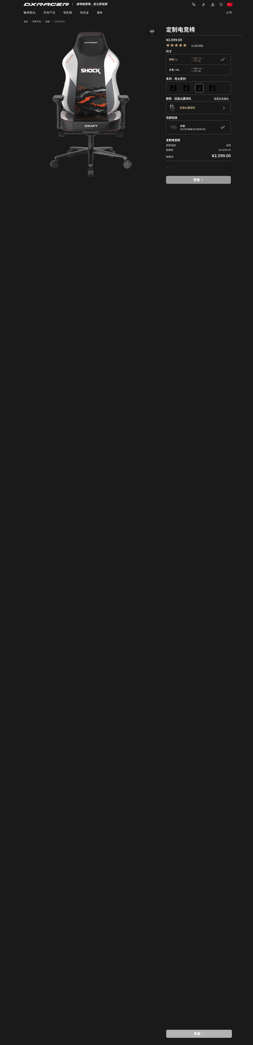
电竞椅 (67, 12)
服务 (100, 12)
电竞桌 (84, 12)
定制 (48, 21)
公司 (229, 12)
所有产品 (49, 12)
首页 (26, 21)
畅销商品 (29, 12)
